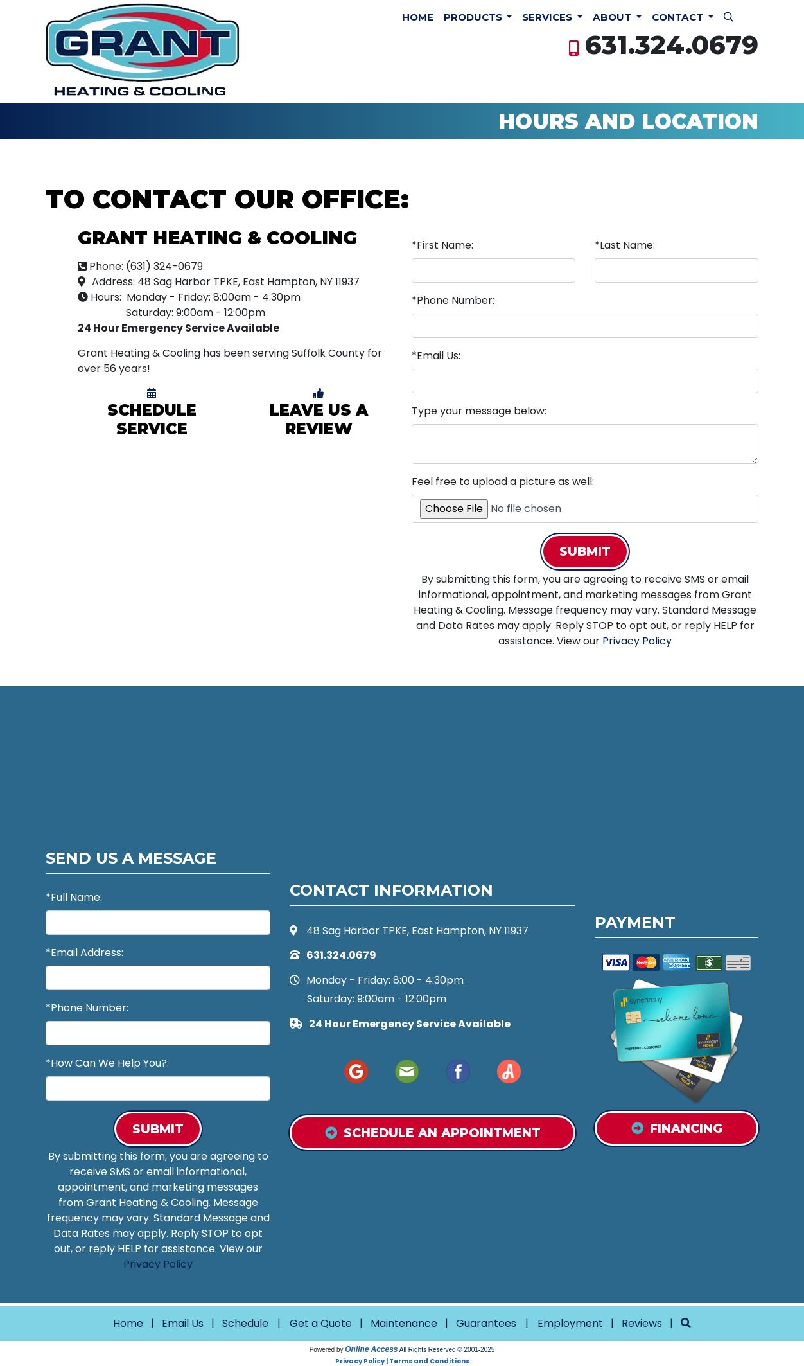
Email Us (183, 1323)
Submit (585, 551)
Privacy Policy (637, 641)
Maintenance (404, 1323)
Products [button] (474, 17)
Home (417, 17)
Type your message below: (479, 411)
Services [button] (548, 17)
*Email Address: (84, 952)
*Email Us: (436, 355)
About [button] (613, 17)
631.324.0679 (671, 44)
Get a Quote (321, 1323)
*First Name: (442, 245)
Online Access (371, 1349)
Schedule (245, 1323)
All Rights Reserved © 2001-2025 (447, 1349)
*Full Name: (74, 897)
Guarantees (486, 1323)
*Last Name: (625, 245)
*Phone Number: (453, 300)
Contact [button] (679, 17)
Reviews (642, 1323)
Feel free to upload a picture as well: (503, 481)
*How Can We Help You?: (107, 1063)
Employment (570, 1323)
